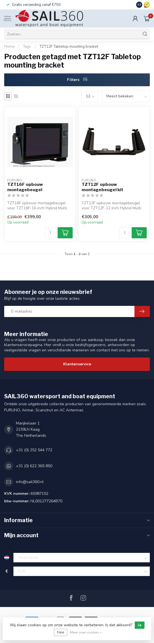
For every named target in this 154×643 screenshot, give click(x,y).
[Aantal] (50, 232)
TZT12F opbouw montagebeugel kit (102, 187)
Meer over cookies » (86, 632)
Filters (77, 79)
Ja (139, 625)
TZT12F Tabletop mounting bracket (68, 46)
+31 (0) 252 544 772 (34, 450)
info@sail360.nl (30, 481)
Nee (60, 632)
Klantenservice (77, 364)
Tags (27, 46)
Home (9, 46)
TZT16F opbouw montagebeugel (25, 187)
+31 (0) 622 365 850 (34, 466)
